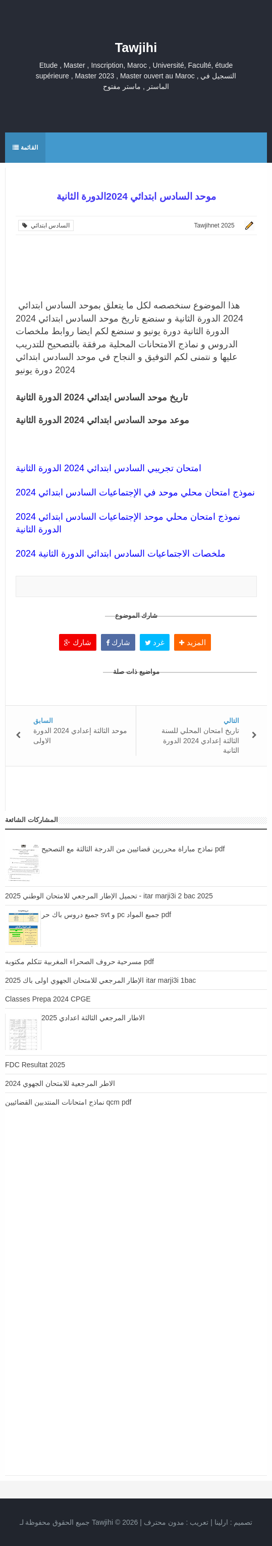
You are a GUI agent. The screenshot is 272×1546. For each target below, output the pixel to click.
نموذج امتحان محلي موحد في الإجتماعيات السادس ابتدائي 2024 (135, 492)
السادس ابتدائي (46, 225)
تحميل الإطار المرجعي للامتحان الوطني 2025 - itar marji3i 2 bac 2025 (109, 896)
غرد (155, 642)
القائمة (25, 147)
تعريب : (176, 1522)
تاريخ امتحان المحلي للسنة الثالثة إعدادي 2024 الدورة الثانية (200, 740)
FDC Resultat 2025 (35, 1065)
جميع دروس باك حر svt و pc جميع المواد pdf (106, 915)
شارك (77, 642)
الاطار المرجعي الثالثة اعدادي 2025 (93, 1018)
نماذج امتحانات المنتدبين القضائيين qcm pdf (68, 1102)
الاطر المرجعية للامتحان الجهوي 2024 (60, 1083)
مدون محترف (164, 1522)
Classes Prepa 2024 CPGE (48, 999)
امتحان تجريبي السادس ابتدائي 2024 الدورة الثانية (108, 468)
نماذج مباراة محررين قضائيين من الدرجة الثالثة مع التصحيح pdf (133, 849)
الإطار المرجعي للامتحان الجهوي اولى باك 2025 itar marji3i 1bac (100, 980)
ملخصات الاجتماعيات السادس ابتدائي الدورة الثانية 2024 (121, 554)
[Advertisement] (136, 1212)
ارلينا (221, 1522)
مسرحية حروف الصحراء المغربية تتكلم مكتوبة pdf (79, 962)
